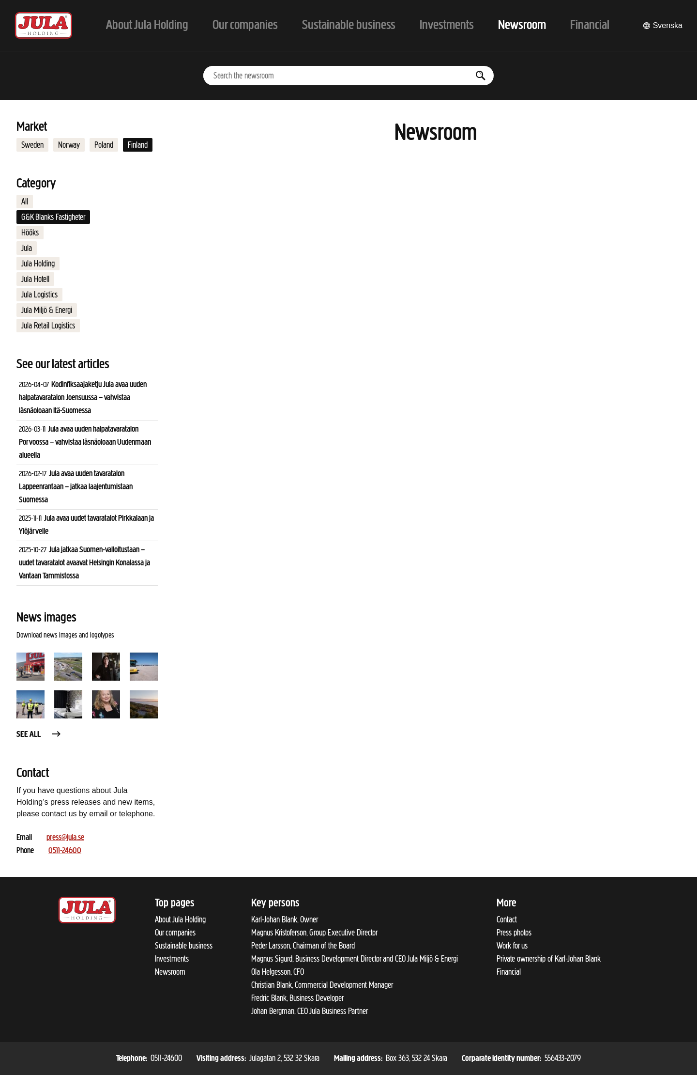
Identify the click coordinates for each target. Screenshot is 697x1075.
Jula (26, 248)
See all (39, 734)
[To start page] (44, 25)
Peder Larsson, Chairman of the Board (303, 945)
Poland (103, 144)
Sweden (32, 144)
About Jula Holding (180, 919)
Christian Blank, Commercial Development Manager (322, 985)
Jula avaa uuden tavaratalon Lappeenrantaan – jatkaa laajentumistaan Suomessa (76, 487)
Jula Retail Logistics (48, 325)
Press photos (514, 932)
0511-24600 (64, 851)
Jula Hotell (35, 279)
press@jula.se (65, 837)
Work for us (512, 945)
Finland (138, 144)
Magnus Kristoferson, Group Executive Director (314, 932)
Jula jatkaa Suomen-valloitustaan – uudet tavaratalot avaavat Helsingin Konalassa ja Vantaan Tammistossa (84, 563)
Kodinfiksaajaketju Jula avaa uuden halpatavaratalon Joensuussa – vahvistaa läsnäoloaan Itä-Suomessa (83, 398)
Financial (509, 971)
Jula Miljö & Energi (46, 310)
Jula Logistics (39, 294)
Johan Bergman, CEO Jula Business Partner (309, 1011)
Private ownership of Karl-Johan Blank (549, 958)
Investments (172, 958)
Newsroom (170, 971)
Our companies (175, 932)
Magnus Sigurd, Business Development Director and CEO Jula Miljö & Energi (354, 958)
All (24, 201)
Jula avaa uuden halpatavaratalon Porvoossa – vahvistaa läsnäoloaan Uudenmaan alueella (85, 442)
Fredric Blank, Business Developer (297, 998)
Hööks (30, 232)
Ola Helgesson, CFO (277, 971)
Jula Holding (38, 263)
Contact (507, 919)
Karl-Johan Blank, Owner (284, 919)
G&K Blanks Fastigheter (53, 217)
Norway (69, 144)
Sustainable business (183, 945)
